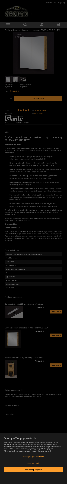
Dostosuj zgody (34, 463)
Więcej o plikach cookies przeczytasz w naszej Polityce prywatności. (27, 451)
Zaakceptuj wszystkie (33, 470)
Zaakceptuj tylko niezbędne (33, 457)
